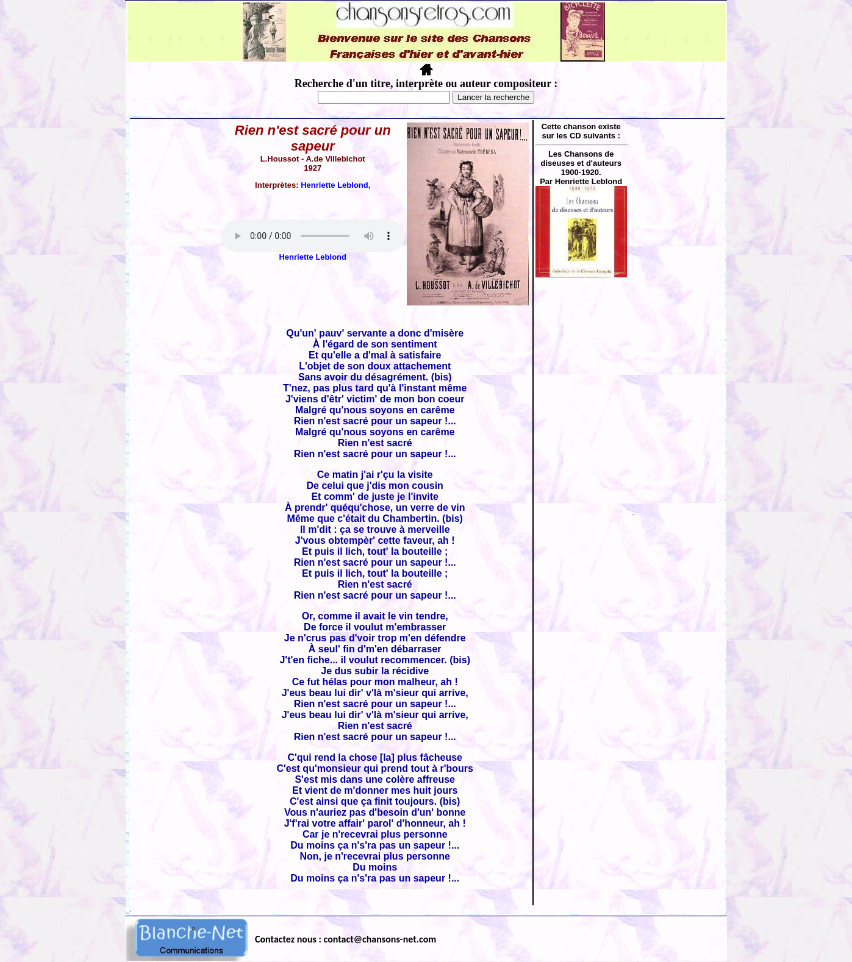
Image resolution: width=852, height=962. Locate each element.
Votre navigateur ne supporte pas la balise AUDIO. (312, 235)
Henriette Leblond (334, 185)
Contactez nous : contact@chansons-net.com (345, 939)
